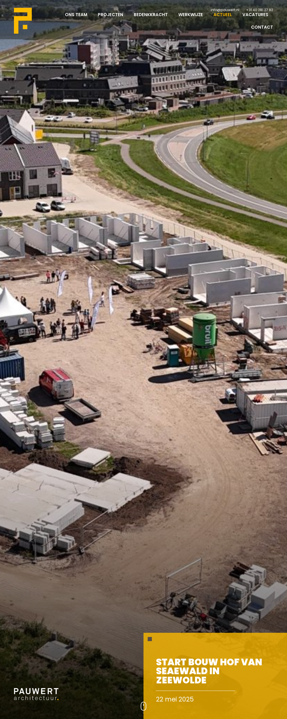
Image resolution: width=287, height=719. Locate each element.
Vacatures (255, 20)
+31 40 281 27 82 (259, 10)
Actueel (222, 20)
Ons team (76, 20)
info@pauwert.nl (225, 10)
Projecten (110, 20)
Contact (262, 32)
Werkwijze (190, 20)
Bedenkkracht (151, 20)
